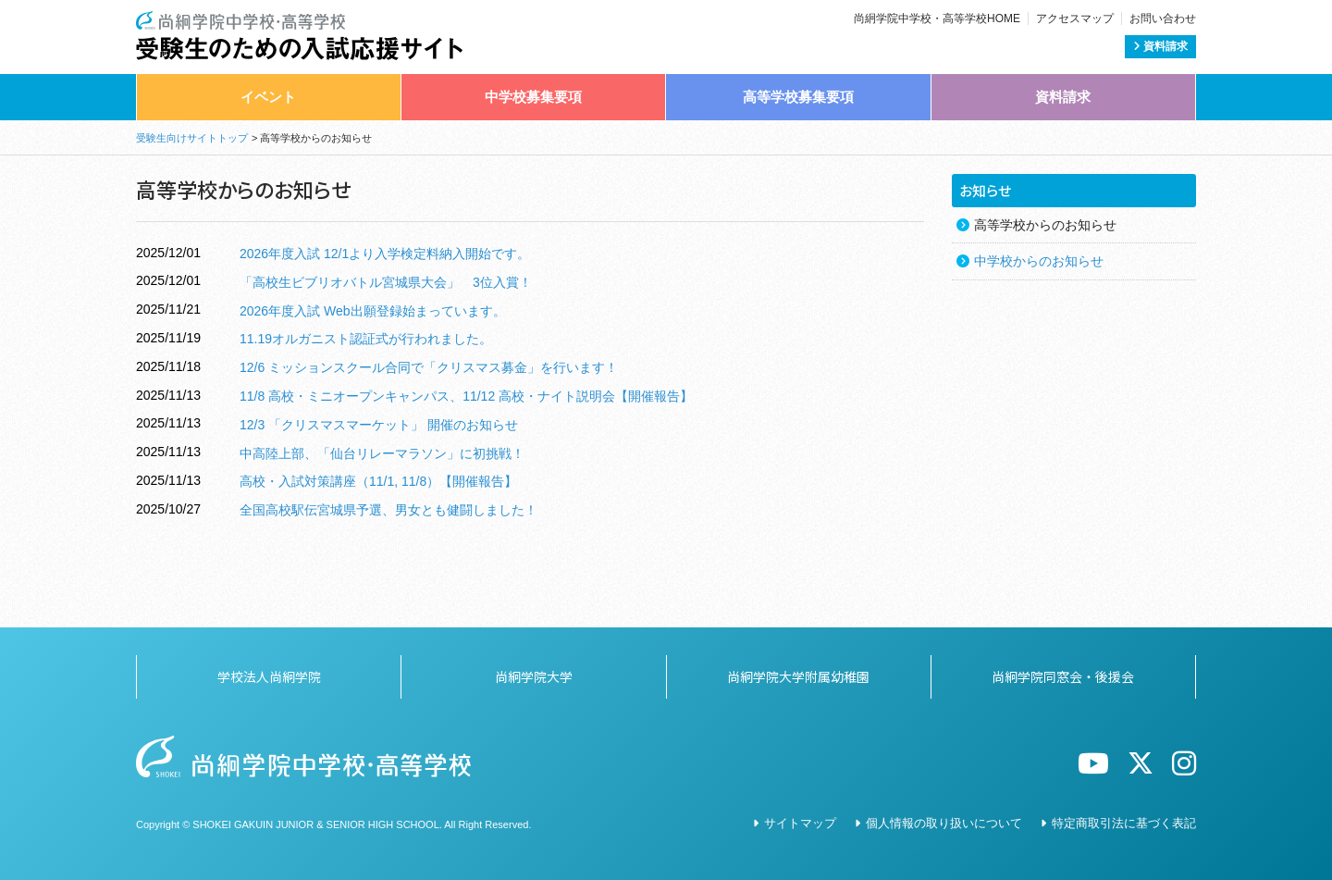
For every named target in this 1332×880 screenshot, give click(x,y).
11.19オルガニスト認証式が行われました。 (366, 338)
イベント (268, 97)
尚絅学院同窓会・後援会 (1063, 676)
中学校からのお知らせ (1039, 261)
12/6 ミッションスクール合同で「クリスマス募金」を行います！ (429, 367)
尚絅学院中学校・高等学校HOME (937, 18)
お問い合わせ (1162, 18)
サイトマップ (800, 823)
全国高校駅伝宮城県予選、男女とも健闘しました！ (388, 509)
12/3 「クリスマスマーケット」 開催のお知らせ (379, 424)
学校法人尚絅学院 (269, 676)
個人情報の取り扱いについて (944, 823)
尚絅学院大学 (534, 676)
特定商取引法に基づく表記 (1124, 823)
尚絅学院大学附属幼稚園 (798, 676)
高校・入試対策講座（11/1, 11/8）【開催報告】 (378, 481)
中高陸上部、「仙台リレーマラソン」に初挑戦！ (382, 453)
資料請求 (1160, 46)
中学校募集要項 (533, 97)
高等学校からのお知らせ (1045, 224)
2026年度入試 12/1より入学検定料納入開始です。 (385, 253)
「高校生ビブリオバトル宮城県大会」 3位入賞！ (386, 282)
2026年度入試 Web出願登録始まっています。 (373, 311)
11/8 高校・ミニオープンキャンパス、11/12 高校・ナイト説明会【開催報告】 (466, 396)
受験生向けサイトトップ (192, 137)
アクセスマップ (1075, 18)
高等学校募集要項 (798, 97)
